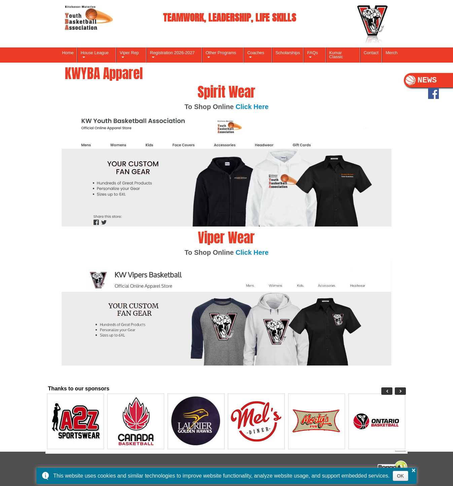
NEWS (421, 80)
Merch (391, 52)
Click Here (252, 106)
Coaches (255, 52)
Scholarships (287, 52)
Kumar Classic (336, 55)
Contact (371, 52)
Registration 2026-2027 (172, 52)
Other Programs (221, 52)
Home (68, 52)
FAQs (312, 52)
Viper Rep (129, 52)
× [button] (414, 470)
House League (95, 52)
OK (400, 476)
